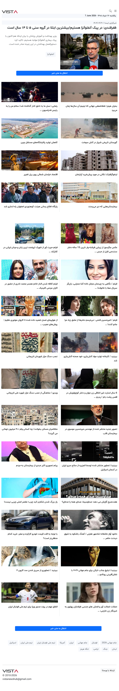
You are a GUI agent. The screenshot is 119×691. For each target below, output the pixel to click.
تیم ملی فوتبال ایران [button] (46, 642)
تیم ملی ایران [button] (27, 642)
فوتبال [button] (94, 642)
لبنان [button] (114, 649)
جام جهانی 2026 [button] (109, 642)
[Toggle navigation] (115, 11)
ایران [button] (71, 642)
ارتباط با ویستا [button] (108, 670)
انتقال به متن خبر (59, 73)
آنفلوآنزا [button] (50, 54)
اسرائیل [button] (12, 642)
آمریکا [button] (62, 642)
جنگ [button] (105, 649)
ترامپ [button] (96, 649)
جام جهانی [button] (82, 642)
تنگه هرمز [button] (84, 649)
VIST (10, 11)
